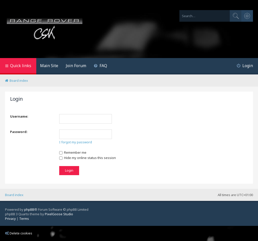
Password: (18, 131)
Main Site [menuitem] (49, 65)
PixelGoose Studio (59, 214)
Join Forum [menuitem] (76, 65)
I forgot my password (75, 142)
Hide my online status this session (87, 157)
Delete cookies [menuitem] (18, 233)
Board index (14, 195)
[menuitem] (100, 66)
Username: (19, 116)
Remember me (72, 152)
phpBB (29, 209)
